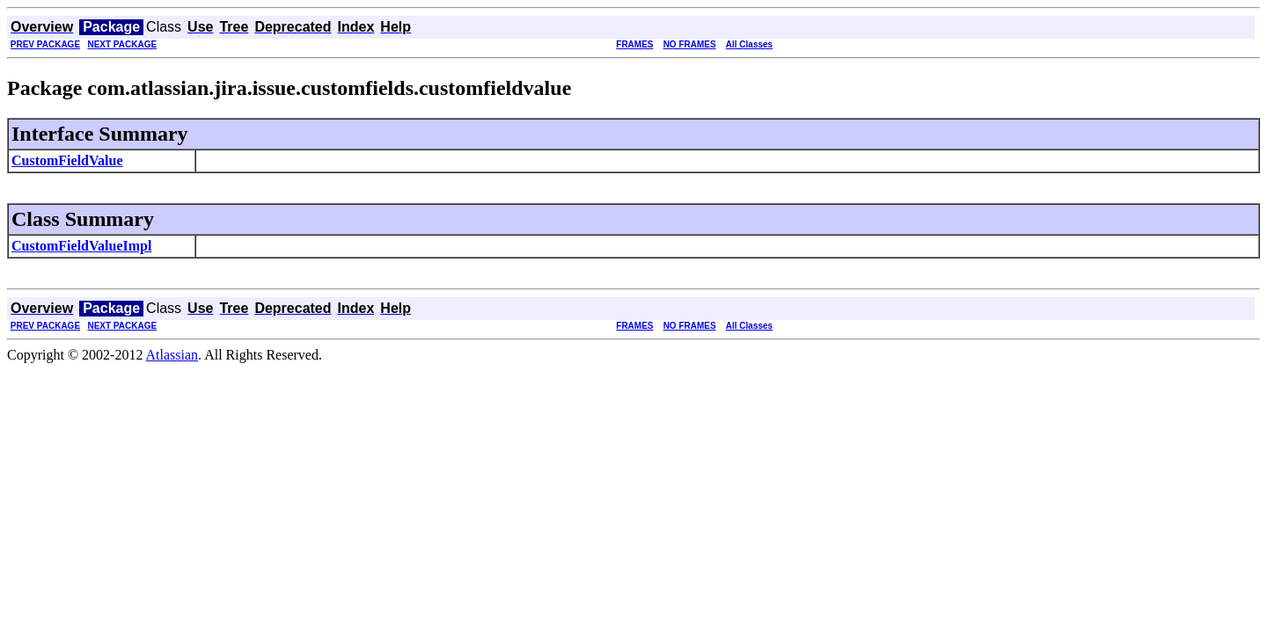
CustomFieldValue (67, 160)
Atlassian (172, 354)
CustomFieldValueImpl (81, 245)
